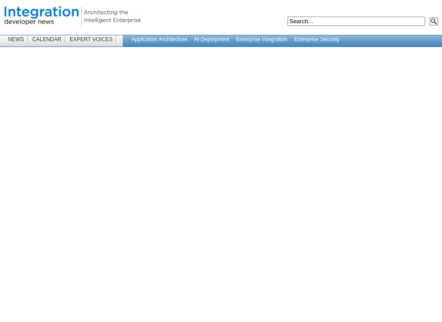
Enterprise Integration (262, 39)
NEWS (16, 39)
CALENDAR (46, 39)
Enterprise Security (316, 39)
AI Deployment (211, 39)
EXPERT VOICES (91, 39)
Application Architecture (159, 39)
